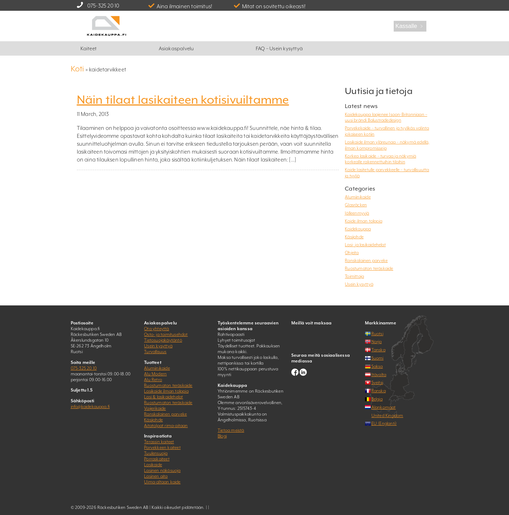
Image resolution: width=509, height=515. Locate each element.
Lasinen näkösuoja (162, 470)
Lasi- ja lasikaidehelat (365, 244)
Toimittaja (354, 276)
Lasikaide (153, 464)
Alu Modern (155, 373)
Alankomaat (383, 407)
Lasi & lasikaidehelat (163, 396)
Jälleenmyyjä (357, 213)
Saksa (377, 366)
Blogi (222, 436)
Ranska (378, 390)
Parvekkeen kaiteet (162, 447)
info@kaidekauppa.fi (90, 406)
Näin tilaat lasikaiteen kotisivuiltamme (183, 100)
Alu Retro (153, 379)
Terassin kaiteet (159, 441)
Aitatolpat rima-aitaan (166, 425)
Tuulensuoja (155, 453)
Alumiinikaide (358, 197)
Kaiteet (88, 48)
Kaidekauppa (358, 228)
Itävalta (379, 374)
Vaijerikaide (155, 408)
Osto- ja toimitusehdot (166, 334)
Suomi (377, 358)
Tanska (378, 349)
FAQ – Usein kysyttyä (279, 48)
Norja (376, 341)
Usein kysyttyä (359, 284)
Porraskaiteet (157, 459)
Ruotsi (377, 333)
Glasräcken (356, 204)
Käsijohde (354, 236)
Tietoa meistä (231, 430)
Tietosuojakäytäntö (163, 340)
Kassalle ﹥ (410, 26)
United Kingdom (387, 415)
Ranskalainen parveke (366, 260)
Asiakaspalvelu (176, 48)
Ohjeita (351, 252)
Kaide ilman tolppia (363, 221)
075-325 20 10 (103, 6)
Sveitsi (377, 382)
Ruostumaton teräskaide (369, 268)
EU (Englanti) (384, 423)
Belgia (377, 399)
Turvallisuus (155, 351)
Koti (77, 68)
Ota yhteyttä (156, 328)
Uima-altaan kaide (162, 481)
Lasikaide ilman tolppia (166, 391)
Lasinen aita (155, 476)
